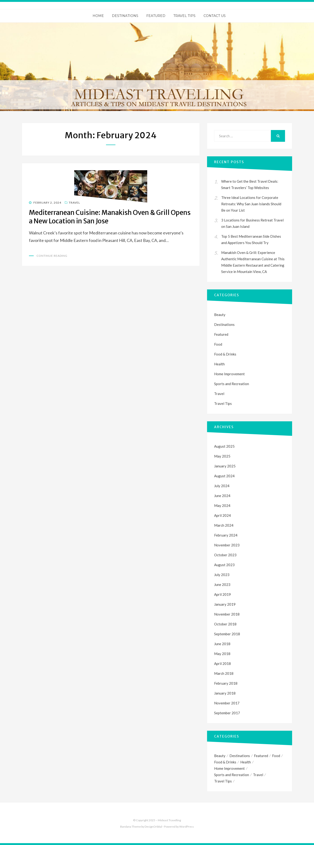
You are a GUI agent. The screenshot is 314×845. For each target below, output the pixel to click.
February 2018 (225, 683)
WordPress (186, 826)
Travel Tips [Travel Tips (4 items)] (223, 781)
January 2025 (225, 466)
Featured (155, 16)
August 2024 (224, 476)
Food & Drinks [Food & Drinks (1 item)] (225, 762)
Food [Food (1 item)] (276, 756)
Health (219, 364)
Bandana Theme (130, 826)
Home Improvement (229, 374)
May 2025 (222, 456)
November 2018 (227, 614)
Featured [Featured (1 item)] (261, 756)
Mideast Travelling (169, 820)
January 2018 (225, 693)
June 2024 (222, 496)
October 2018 (225, 624)
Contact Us (215, 16)
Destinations (125, 16)
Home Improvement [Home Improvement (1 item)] (229, 768)
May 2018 (222, 654)
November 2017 (227, 703)
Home (98, 16)
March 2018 (223, 673)
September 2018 (227, 634)
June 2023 (222, 584)
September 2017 (227, 713)
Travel (74, 202)
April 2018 (222, 663)
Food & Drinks (225, 354)
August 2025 (224, 446)
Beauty (219, 314)
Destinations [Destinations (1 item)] (239, 756)
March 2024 (223, 525)
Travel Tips (184, 16)
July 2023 (221, 575)
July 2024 (221, 486)
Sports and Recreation (231, 384)
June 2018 (222, 644)
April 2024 (222, 515)
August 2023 (224, 565)
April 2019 (222, 594)
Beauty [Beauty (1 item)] (219, 756)
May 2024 (222, 505)
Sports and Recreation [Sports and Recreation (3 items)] (231, 775)
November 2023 (227, 545)
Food (218, 344)
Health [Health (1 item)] (245, 762)
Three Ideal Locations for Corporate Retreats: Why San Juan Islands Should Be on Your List (251, 203)
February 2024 (225, 535)
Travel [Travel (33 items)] (258, 775)
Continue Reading (52, 255)
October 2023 (225, 555)
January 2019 (225, 604)
